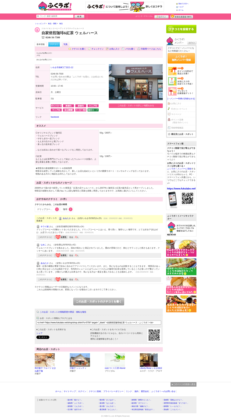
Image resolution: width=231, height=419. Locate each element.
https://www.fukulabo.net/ (181, 188)
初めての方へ (183, 4)
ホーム (180, 10)
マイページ (176, 114)
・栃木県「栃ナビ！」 (74, 400)
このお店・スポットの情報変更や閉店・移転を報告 (63, 312)
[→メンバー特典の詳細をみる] (181, 98)
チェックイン (97, 49)
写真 (66, 44)
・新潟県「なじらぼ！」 (107, 403)
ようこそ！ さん (144, 16)
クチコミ (54, 44)
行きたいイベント (179, 109)
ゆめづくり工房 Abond (115, 368)
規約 (136, 391)
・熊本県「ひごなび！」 (107, 400)
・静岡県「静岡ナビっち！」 (141, 400)
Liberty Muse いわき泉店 (151, 368)
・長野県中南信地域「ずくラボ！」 (175, 403)
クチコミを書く (79, 49)
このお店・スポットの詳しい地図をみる (136, 105)
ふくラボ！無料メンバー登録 (181, 58)
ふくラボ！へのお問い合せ (163, 391)
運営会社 (145, 391)
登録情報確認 (177, 128)
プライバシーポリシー (113, 391)
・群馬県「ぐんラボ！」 (75, 406)
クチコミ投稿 (95, 391)
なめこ (44, 245)
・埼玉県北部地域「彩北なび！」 (142, 409)
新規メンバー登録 (181, 16)
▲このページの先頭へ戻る (183, 384)
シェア (39, 333)
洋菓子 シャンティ (78, 368)
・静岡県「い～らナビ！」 (172, 406)
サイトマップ (70, 391)
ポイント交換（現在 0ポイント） (180, 121)
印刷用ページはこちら (151, 49)
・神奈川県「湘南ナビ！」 (140, 406)
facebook (55, 117)
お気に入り (114, 49)
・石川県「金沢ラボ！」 (75, 409)
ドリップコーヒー (48, 209)
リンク (129, 391)
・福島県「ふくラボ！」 (75, 403)
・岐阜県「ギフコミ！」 (139, 403)
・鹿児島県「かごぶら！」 (108, 409)
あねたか (67, 218)
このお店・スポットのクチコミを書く (99, 301)
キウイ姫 (45, 226)
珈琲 (67, 209)
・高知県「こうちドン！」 (172, 409)
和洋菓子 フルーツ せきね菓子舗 (45, 369)
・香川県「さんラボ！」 (107, 406)
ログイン (161, 16)
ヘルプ (180, 7)
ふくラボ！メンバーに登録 (179, 169)
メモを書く (130, 49)
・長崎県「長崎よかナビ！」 (173, 400)
